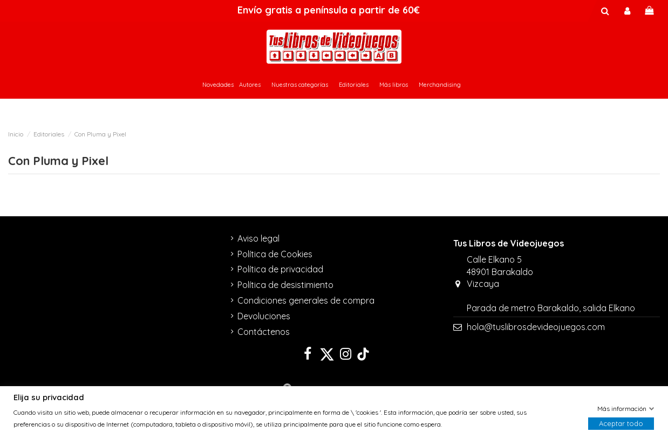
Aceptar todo (621, 424)
